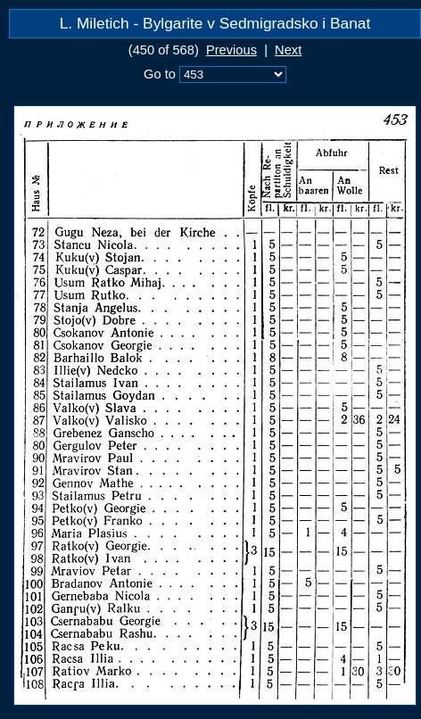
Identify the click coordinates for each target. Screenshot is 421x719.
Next (288, 50)
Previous (231, 50)
